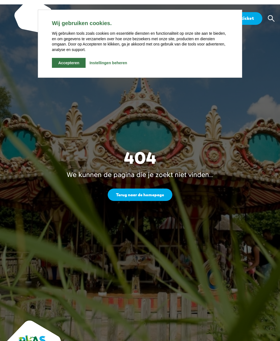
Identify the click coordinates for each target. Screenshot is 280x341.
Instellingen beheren (108, 63)
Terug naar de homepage (140, 194)
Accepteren (68, 63)
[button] (271, 18)
